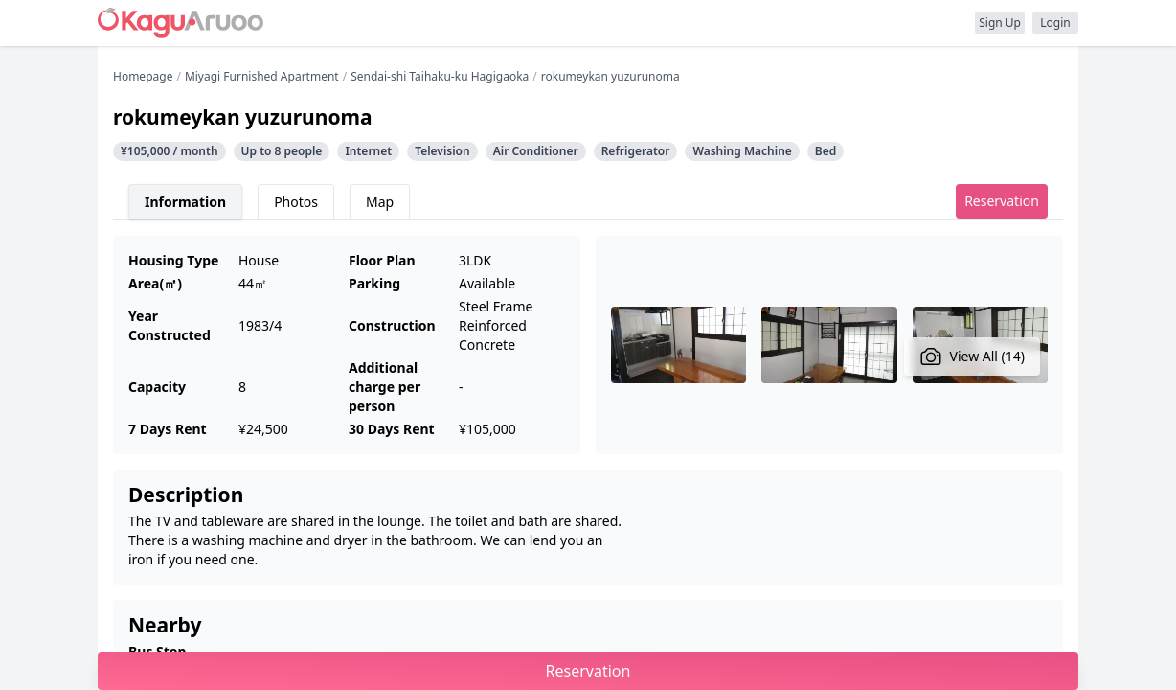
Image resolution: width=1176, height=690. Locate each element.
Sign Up (1000, 22)
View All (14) (972, 356)
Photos (296, 202)
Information (185, 202)
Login (1055, 22)
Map (380, 202)
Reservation (1001, 201)
